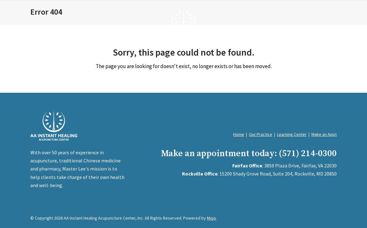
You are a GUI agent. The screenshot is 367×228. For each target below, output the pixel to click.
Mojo (211, 218)
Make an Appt (324, 134)
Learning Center (292, 134)
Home (238, 134)
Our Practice (260, 134)
